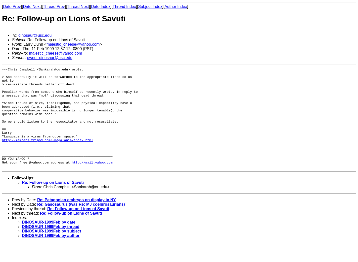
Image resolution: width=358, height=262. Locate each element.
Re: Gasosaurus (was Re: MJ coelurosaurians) (81, 224)
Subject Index (150, 6)
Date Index (100, 6)
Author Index (176, 6)
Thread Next (78, 6)
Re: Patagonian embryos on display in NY (76, 220)
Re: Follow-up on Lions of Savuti (53, 202)
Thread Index (124, 6)
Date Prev (12, 6)
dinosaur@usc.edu (35, 35)
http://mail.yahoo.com (92, 181)
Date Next (32, 6)
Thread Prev (54, 6)
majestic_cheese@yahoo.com (73, 44)
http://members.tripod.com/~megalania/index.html (47, 155)
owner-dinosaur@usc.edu (49, 58)
